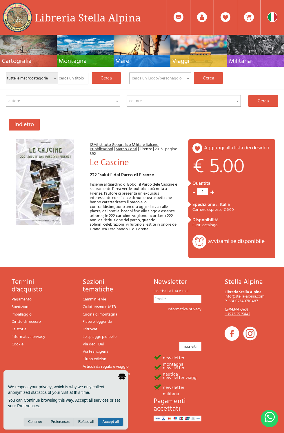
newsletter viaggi (180, 377)
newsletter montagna (173, 357)
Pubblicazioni (101, 149)
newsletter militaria (173, 387)
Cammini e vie (94, 299)
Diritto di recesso (26, 322)
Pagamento (22, 299)
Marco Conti (126, 149)
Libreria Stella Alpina (88, 17)
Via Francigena (95, 352)
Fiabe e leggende (97, 322)
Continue (35, 422)
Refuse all (86, 422)
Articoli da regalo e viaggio (106, 367)
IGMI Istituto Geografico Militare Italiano (124, 145)
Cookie (17, 344)
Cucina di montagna (100, 314)
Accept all (110, 422)
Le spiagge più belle (99, 337)
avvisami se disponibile (236, 241)
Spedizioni (20, 307)
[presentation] (198, 325)
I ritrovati (90, 329)
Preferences (60, 422)
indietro (24, 124)
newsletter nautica (173, 367)
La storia (19, 329)
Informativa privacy (28, 337)
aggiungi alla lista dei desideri (236, 148)
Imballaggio (22, 314)
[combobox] (160, 78)
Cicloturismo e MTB (99, 307)
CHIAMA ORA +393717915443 (237, 311)
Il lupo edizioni (95, 359)
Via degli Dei (93, 344)
